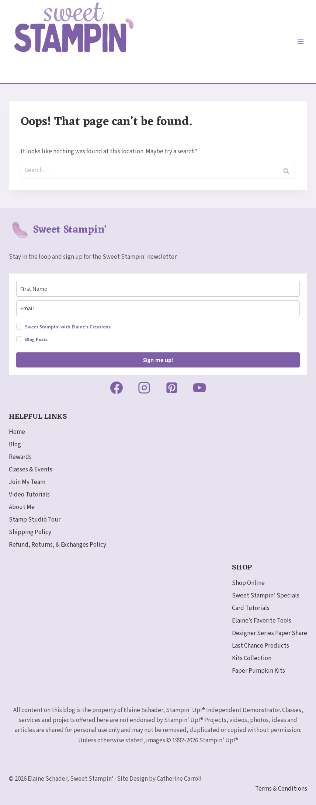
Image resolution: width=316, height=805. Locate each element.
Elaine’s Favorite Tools (261, 620)
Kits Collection (251, 658)
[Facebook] (116, 387)
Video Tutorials (29, 494)
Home (17, 432)
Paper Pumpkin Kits (258, 670)
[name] (158, 289)
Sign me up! (158, 359)
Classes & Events (30, 469)
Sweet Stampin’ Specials (265, 595)
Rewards (20, 457)
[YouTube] (199, 387)
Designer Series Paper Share (269, 633)
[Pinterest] (171, 387)
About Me (22, 507)
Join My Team (27, 482)
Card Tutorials (251, 608)
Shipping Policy (30, 532)
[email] (158, 308)
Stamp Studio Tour (34, 519)
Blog (15, 444)
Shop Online (248, 583)
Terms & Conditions (281, 788)
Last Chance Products (260, 645)
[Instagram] (144, 387)
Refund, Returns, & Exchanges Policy (57, 544)
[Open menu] (300, 41)
